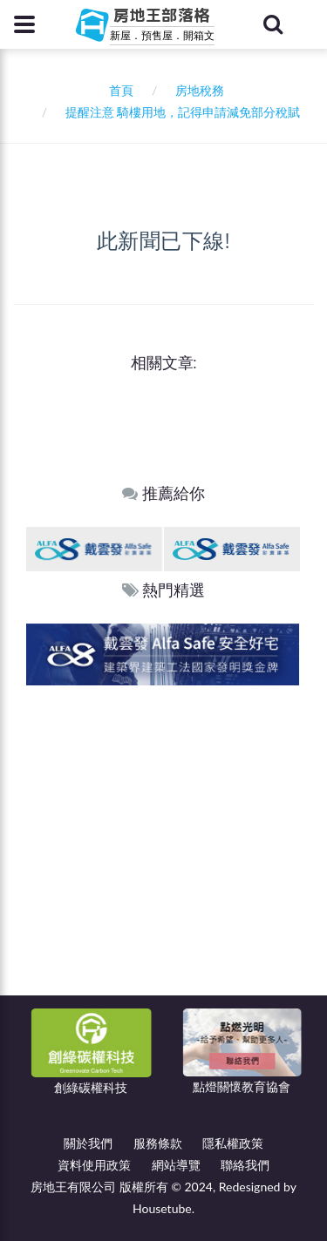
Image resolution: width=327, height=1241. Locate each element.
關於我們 (88, 1143)
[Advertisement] (163, 857)
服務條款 (157, 1143)
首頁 (118, 90)
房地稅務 (199, 90)
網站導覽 (176, 1164)
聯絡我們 (245, 1164)
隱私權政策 (232, 1143)
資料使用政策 (94, 1164)
